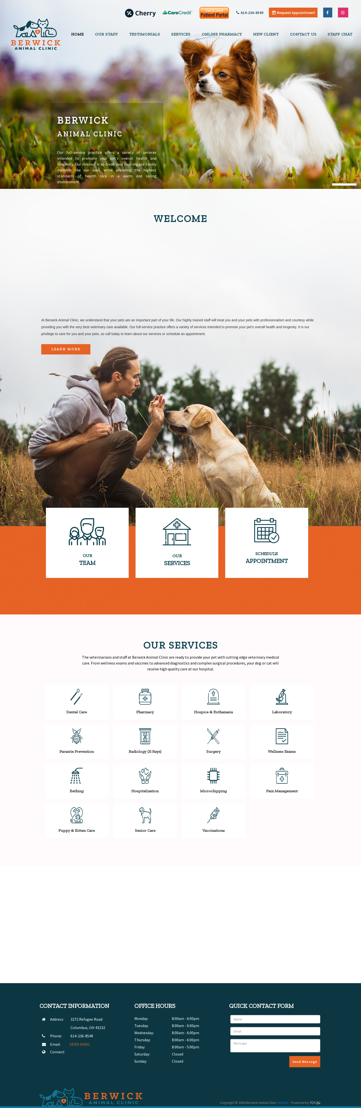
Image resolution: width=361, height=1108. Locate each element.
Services (181, 34)
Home (77, 34)
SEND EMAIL (80, 1044)
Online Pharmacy (222, 34)
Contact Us (303, 34)
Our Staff (106, 34)
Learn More (65, 349)
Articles (283, 1102)
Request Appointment (293, 12)
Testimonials (144, 34)
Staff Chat (340, 34)
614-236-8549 (249, 12)
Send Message (304, 1061)
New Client (266, 34)
